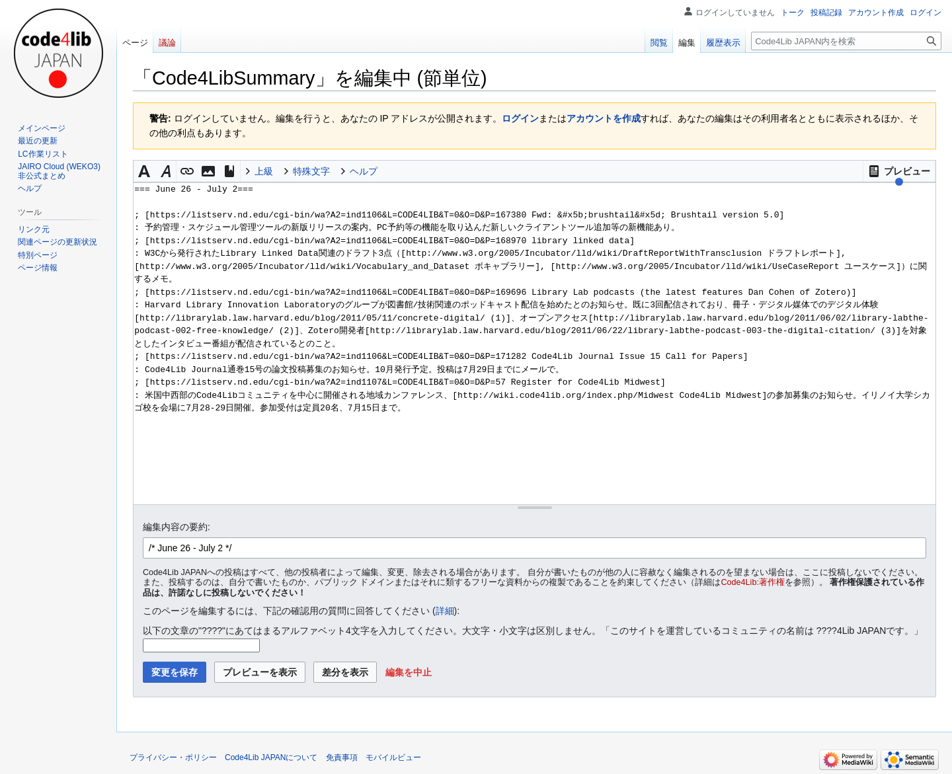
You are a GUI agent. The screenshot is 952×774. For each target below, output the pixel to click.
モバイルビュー (393, 757)
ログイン (520, 118)
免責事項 (342, 757)
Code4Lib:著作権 (753, 582)
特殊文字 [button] (311, 171)
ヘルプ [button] (363, 171)
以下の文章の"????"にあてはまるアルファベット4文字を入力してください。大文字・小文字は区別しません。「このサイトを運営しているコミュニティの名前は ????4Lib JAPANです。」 (533, 630)
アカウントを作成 (604, 118)
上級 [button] (264, 171)
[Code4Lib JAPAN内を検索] (846, 41)
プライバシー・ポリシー (173, 757)
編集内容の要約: (176, 527)
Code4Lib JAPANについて (271, 757)
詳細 (445, 610)
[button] (899, 171)
